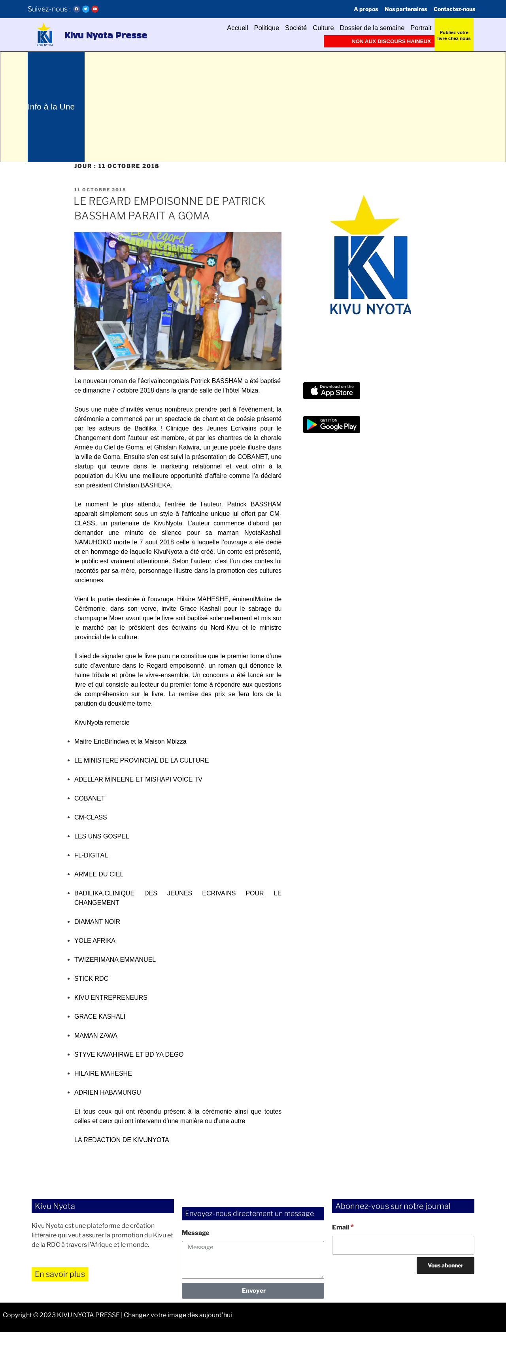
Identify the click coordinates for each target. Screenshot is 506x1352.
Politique (240, 28)
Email (343, 1246)
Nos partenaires (396, 9)
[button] (44, 34)
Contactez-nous (451, 9)
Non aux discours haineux (386, 41)
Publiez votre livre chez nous (454, 34)
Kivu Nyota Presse (91, 35)
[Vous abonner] (445, 1285)
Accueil (206, 28)
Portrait (419, 28)
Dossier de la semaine (362, 28)
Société (274, 28)
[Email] (403, 1265)
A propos (352, 9)
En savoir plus (60, 1294)
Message (195, 1252)
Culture (306, 28)
